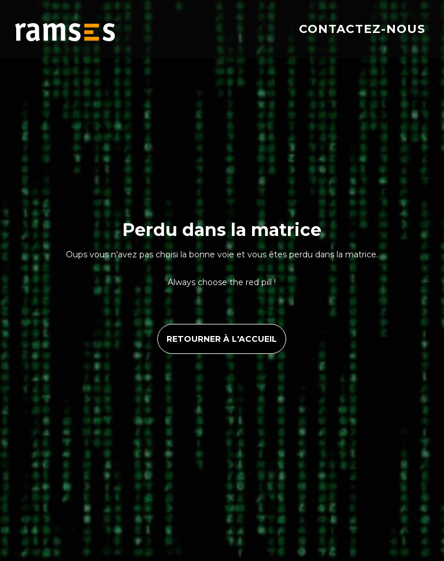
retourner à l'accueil (221, 339)
